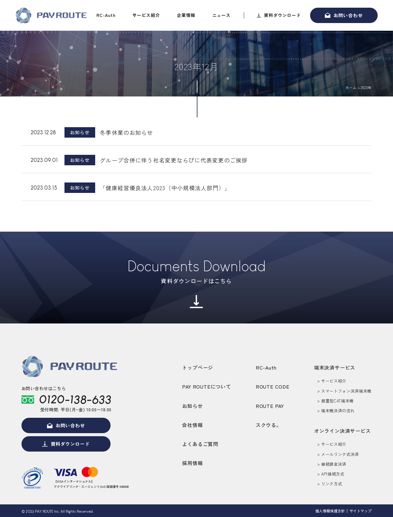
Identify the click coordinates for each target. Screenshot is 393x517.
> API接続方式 (330, 474)
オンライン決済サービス (342, 430)
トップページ (197, 367)
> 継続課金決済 (331, 464)
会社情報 (192, 425)
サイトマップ (360, 510)
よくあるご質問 (200, 444)
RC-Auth (105, 15)
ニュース (221, 15)
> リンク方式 (329, 484)
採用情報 (192, 463)
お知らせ (192, 405)
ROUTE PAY (270, 405)
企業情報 (186, 15)
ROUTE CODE (273, 386)
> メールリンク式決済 (338, 454)
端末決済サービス (334, 367)
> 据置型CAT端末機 (335, 401)
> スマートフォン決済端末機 (344, 391)
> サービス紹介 (331, 381)
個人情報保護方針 (330, 510)
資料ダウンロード (282, 15)
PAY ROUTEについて (206, 386)
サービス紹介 (146, 15)
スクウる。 (269, 425)
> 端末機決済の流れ (336, 410)
